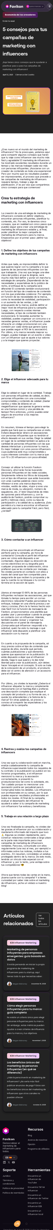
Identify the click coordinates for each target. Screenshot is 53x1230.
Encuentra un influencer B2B (35, 1204)
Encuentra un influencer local (35, 1212)
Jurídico (6, 1176)
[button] (35, 6)
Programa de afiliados (38, 1148)
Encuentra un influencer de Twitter (38, 1197)
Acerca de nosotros (37, 1140)
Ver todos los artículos (42, 919)
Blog (30, 1135)
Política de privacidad (13, 1188)
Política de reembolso (13, 1192)
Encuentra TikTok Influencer (36, 1189)
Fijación (31, 1144)
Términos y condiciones (9, 1182)
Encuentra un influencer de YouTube (34, 1179)
